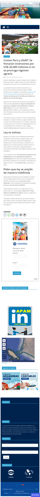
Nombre (15, 253)
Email (15, 263)
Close (35, 279)
